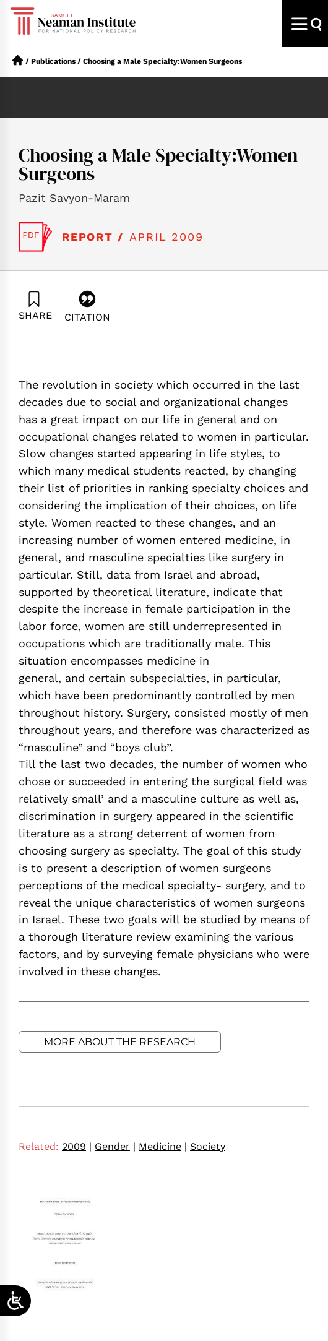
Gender (115, 1146)
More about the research (120, 1042)
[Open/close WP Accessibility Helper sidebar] (15, 1300)
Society (207, 1146)
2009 (77, 1146)
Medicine (163, 1146)
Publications (53, 61)
